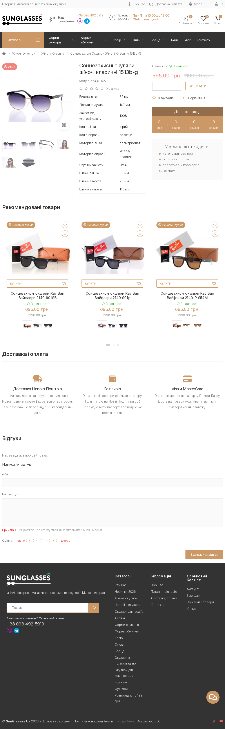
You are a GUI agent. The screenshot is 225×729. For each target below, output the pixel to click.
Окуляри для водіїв (129, 611)
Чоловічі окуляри (127, 605)
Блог (187, 40)
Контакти (203, 40)
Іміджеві (121, 682)
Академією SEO (149, 721)
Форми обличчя (87, 40)
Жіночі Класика (52, 53)
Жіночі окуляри (23, 53)
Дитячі (120, 618)
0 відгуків (112, 88)
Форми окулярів (55, 40)
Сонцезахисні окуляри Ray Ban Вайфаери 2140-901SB (37, 295)
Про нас (136, 4)
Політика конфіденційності (93, 721)
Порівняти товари (200, 602)
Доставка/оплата (164, 598)
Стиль (135, 40)
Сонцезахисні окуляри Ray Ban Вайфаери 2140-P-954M (187, 295)
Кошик (191, 609)
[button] (218, 20)
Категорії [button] (15, 40)
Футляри (121, 689)
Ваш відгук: (10, 494)
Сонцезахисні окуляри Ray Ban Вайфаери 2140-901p (112, 295)
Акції (174, 40)
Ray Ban (121, 585)
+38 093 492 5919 (90, 15)
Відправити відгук (204, 554)
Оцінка (7, 540)
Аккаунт (193, 589)
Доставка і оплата (166, 4)
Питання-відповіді (164, 591)
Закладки (193, 595)
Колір (117, 40)
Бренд (155, 40)
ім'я (5, 474)
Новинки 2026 (125, 591)
